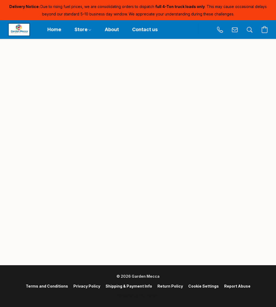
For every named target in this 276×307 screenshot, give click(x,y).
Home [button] (54, 29)
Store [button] (82, 29)
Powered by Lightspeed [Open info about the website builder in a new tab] (138, 295)
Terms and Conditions (47, 286)
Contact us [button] (145, 29)
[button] (19, 29)
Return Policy (170, 286)
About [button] (112, 29)
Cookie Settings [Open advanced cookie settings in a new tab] (203, 286)
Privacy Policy (86, 286)
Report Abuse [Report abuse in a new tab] (237, 286)
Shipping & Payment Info (129, 286)
